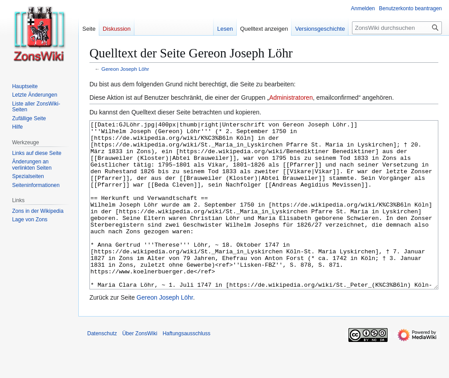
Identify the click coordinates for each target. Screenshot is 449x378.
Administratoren (291, 97)
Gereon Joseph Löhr (125, 69)
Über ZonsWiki (140, 367)
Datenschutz (102, 367)
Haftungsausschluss (186, 367)
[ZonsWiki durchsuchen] (397, 27)
